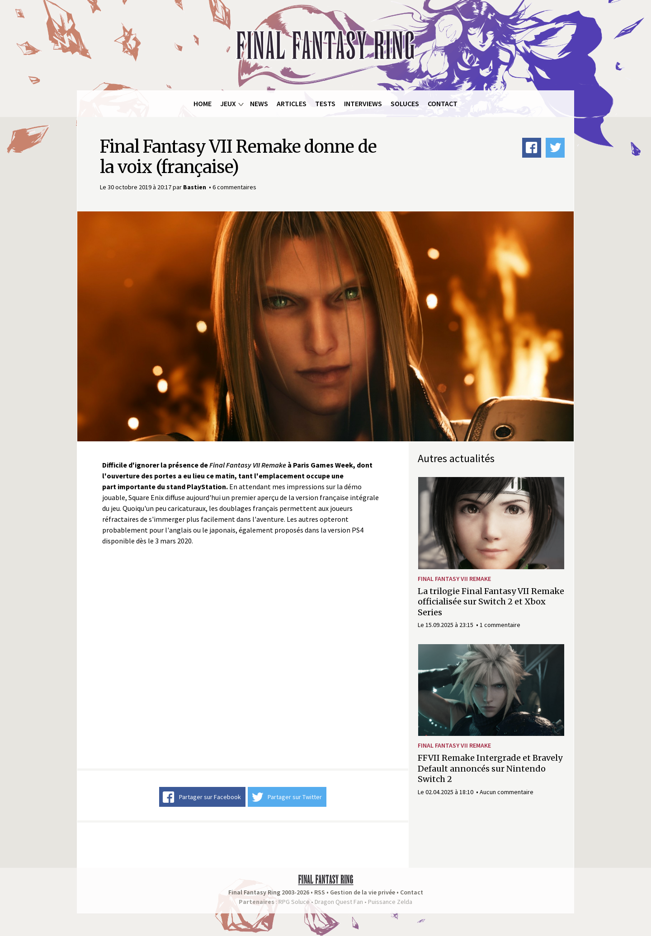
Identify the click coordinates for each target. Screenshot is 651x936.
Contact (443, 103)
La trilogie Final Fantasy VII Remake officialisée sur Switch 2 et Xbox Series (491, 602)
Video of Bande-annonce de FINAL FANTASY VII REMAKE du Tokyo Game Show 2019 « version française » (242, 657)
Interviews (363, 103)
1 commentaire (500, 625)
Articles (292, 103)
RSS (319, 892)
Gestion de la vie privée (362, 892)
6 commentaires (234, 187)
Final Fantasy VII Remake (454, 579)
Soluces (405, 103)
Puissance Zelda (390, 902)
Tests (325, 103)
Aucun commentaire (506, 792)
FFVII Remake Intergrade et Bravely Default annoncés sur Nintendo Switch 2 (490, 768)
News (259, 103)
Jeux (228, 103)
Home (202, 103)
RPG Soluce (294, 902)
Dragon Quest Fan (339, 902)
